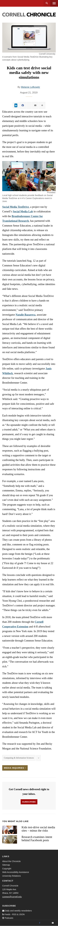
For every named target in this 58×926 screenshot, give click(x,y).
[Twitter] (46, 923)
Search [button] (47, 3)
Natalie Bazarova (25, 314)
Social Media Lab (23, 211)
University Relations (11, 876)
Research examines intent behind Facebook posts (37, 838)
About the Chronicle (11, 861)
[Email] (53, 923)
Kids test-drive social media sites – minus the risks (38, 829)
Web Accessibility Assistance (15, 872)
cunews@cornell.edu (12, 897)
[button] (29, 176)
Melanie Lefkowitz (30, 87)
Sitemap (6, 865)
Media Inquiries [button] (15, 768)
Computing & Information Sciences (19, 758)
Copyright (6, 868)
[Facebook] (40, 923)
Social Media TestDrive (15, 206)
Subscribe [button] (29, 802)
